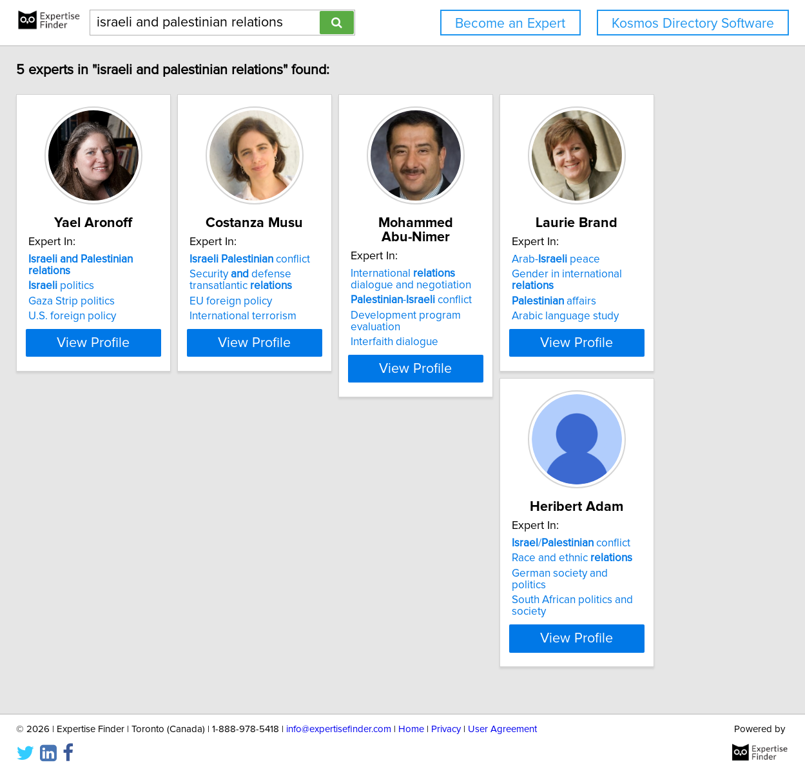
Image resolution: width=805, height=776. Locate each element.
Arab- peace (169, 571)
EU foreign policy (359, 315)
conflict (378, 273)
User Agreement (502, 729)
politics (158, 288)
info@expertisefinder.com (338, 729)
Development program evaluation (593, 315)
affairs (167, 602)
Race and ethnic (378, 586)
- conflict (572, 300)
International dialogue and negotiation (586, 279)
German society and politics (384, 602)
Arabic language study (178, 616)
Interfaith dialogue (555, 330)
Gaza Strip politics (168, 304)
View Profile (206, 357)
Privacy (446, 729)
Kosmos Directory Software (693, 23)
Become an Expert (510, 23)
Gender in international (202, 586)
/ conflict (377, 571)
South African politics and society (397, 616)
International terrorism (371, 330)
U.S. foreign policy (169, 318)
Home (411, 729)
